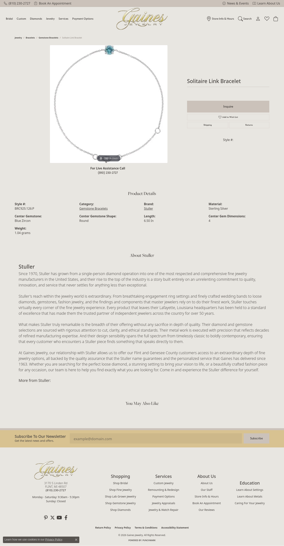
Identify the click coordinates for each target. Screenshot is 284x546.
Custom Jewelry (163, 483)
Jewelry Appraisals (163, 503)
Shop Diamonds (120, 510)
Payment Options (82, 18)
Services (63, 18)
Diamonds (36, 18)
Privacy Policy (123, 527)
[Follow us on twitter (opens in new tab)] (52, 517)
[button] (245, 18)
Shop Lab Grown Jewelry (120, 496)
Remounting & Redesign (163, 490)
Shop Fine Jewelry (120, 490)
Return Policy (103, 527)
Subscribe (256, 438)
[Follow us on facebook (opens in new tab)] (65, 517)
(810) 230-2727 (108, 173)
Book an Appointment (206, 503)
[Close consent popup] (76, 540)
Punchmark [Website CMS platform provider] (149, 540)
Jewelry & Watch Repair (163, 510)
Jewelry (50, 18)
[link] (17, 3)
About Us (207, 483)
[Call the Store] (56, 490)
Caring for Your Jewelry (250, 503)
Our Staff (206, 490)
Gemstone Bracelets (48, 37)
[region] (108, 104)
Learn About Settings (249, 490)
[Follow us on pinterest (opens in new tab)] (45, 517)
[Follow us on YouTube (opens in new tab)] (59, 517)
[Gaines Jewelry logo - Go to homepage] (142, 19)
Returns (249, 125)
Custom (21, 18)
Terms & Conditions (146, 527)
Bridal (9, 18)
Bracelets (30, 37)
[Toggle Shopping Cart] (275, 18)
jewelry (18, 37)
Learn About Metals (249, 496)
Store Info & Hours (207, 496)
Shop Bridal (120, 483)
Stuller (148, 209)
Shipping (208, 125)
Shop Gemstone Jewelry (120, 503)
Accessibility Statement (175, 527)
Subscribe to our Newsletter (40, 436)
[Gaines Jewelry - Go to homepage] (55, 470)
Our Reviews (206, 510)
